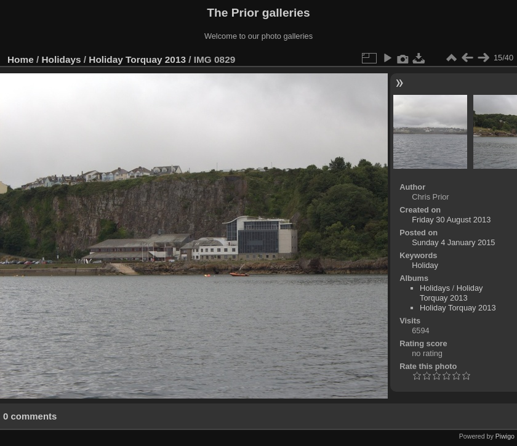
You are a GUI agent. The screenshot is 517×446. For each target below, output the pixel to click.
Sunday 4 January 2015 (453, 242)
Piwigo (505, 436)
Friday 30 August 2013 (451, 219)
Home (20, 59)
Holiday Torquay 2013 (137, 59)
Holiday (425, 265)
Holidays (61, 59)
